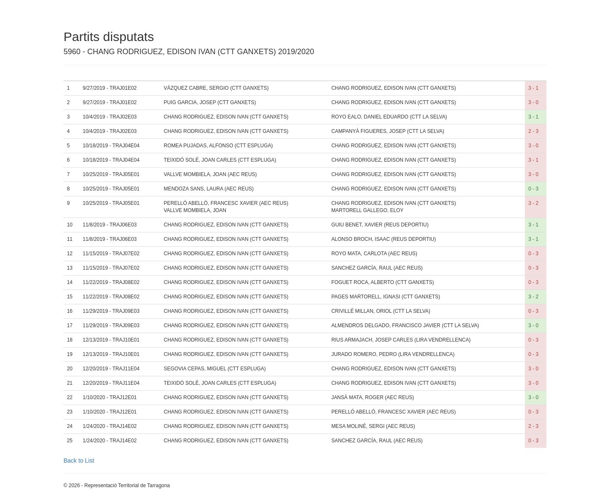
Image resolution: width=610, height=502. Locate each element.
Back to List (79, 460)
